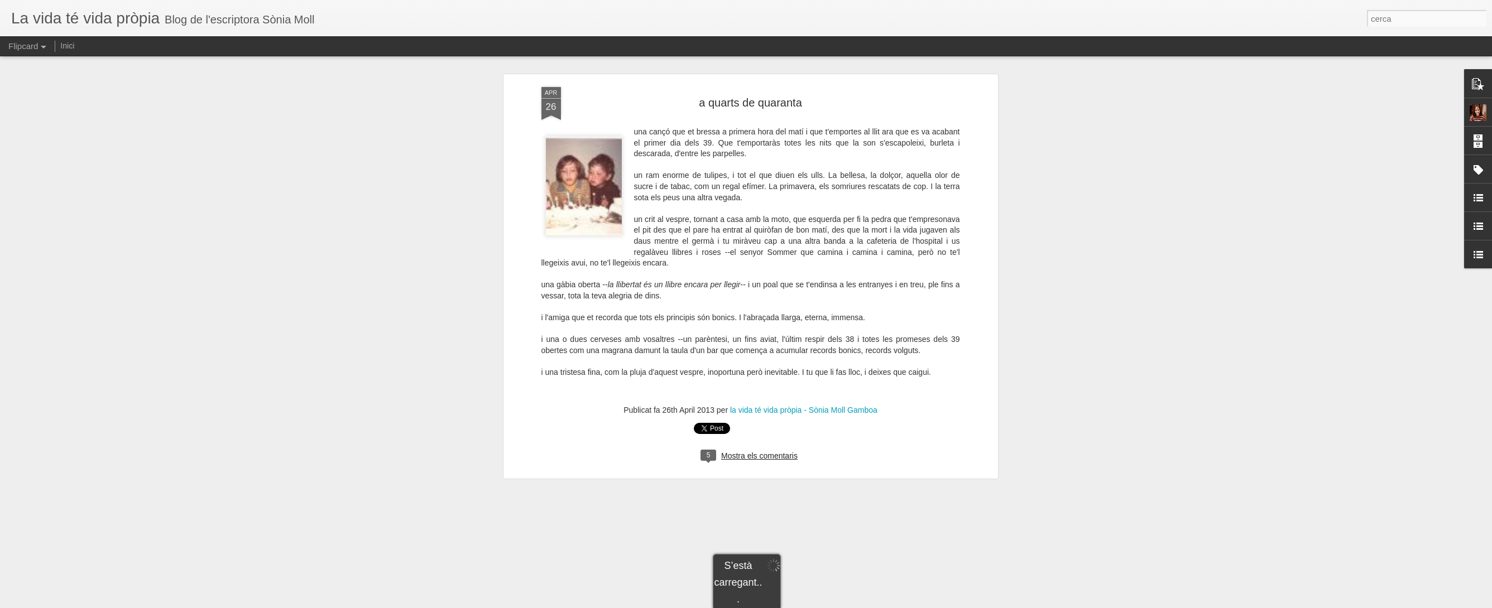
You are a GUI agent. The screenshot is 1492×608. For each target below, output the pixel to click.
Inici (67, 45)
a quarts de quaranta (750, 102)
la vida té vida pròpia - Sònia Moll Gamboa (803, 410)
